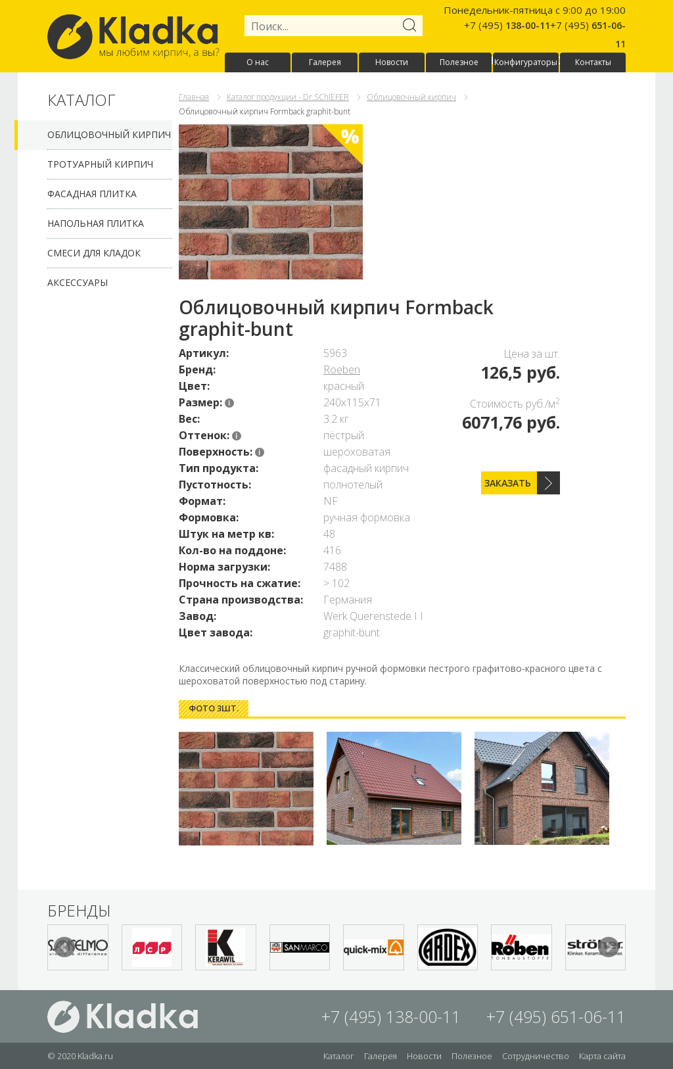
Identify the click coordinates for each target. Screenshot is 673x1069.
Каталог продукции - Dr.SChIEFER (288, 97)
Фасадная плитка (92, 193)
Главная (194, 97)
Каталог (338, 1056)
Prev (64, 947)
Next (608, 947)
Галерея (325, 62)
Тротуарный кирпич (100, 164)
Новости (391, 62)
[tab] (213, 708)
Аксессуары (77, 282)
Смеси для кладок (94, 253)
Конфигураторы (525, 62)
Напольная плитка (95, 223)
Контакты (593, 62)
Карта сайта (602, 1056)
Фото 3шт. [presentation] (214, 708)
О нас (257, 62)
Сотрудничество (535, 1056)
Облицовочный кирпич (109, 134)
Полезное (459, 62)
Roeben (341, 369)
